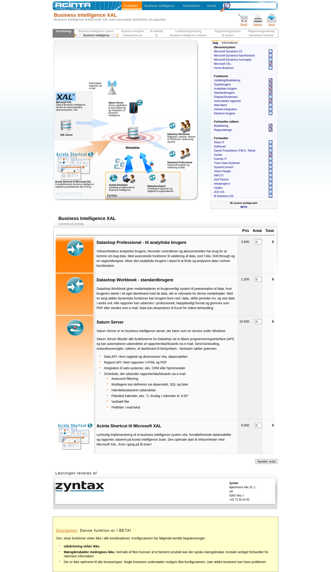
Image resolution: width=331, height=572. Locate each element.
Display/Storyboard (225, 97)
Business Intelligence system (96, 31)
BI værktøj (156, 31)
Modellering (221, 125)
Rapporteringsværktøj (261, 31)
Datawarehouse (133, 35)
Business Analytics (132, 31)
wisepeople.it (222, 183)
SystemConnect (224, 167)
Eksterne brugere (224, 113)
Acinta (211, 6)
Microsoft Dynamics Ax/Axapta (232, 59)
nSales (218, 187)
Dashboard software (261, 35)
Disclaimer (66, 531)
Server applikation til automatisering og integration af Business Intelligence (117, 109)
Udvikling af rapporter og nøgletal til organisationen (160, 189)
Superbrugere (222, 84)
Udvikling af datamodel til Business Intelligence (121, 188)
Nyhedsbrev (191, 6)
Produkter (131, 6)
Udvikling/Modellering (227, 80)
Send (271, 23)
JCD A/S (219, 192)
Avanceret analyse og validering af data (178, 166)
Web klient (220, 105)
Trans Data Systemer (227, 163)
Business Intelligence (159, 6)
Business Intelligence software (188, 35)
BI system (228, 35)
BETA (243, 207)
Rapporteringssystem (228, 31)
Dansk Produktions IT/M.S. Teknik (234, 150)
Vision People (222, 171)
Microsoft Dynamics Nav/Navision (234, 55)
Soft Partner (221, 179)
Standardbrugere (224, 92)
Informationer (230, 42)
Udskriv (257, 23)
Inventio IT (220, 159)
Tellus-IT (219, 142)
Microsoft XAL (222, 63)
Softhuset (220, 146)
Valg (215, 43)
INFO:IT (219, 175)
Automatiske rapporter (227, 101)
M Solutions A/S (224, 196)
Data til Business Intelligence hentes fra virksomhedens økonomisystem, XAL (71, 105)
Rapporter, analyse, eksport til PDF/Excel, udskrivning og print (181, 139)
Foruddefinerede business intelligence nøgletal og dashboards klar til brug (84, 183)
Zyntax (218, 154)
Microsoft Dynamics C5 (228, 51)
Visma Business (224, 68)
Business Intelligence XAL (85, 15)
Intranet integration (225, 109)
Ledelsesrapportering (188, 31)
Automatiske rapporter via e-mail (95, 86)
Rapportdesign (223, 130)
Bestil (243, 23)
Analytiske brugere (225, 88)
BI (156, 35)
